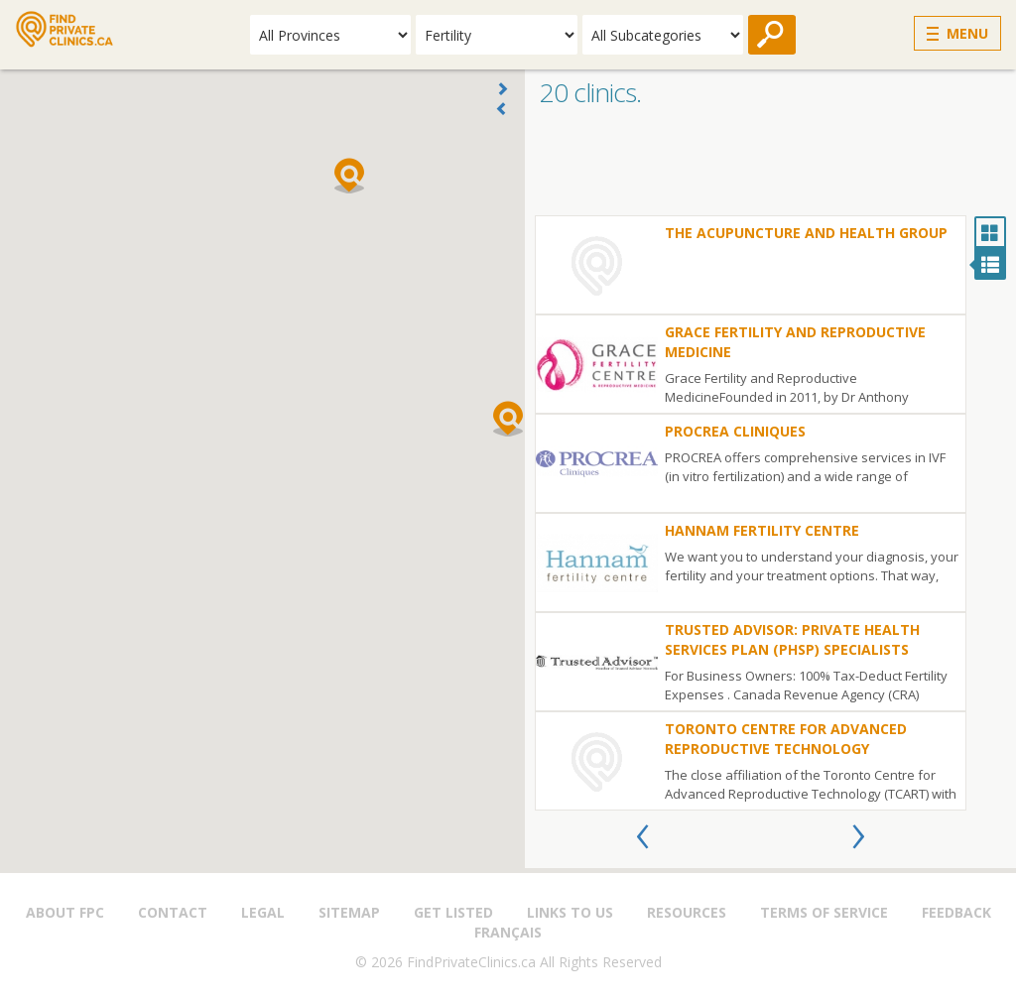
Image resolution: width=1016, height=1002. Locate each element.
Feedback (956, 912)
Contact (172, 912)
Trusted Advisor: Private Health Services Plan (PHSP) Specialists (792, 639)
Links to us (570, 912)
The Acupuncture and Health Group (806, 232)
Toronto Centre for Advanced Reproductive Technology (786, 738)
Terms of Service (824, 912)
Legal (263, 912)
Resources (686, 912)
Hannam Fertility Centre (762, 530)
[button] (508, 419)
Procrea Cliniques (735, 431)
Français (508, 932)
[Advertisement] (770, 165)
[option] (750, 513)
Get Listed (453, 912)
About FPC (65, 912)
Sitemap (349, 912)
